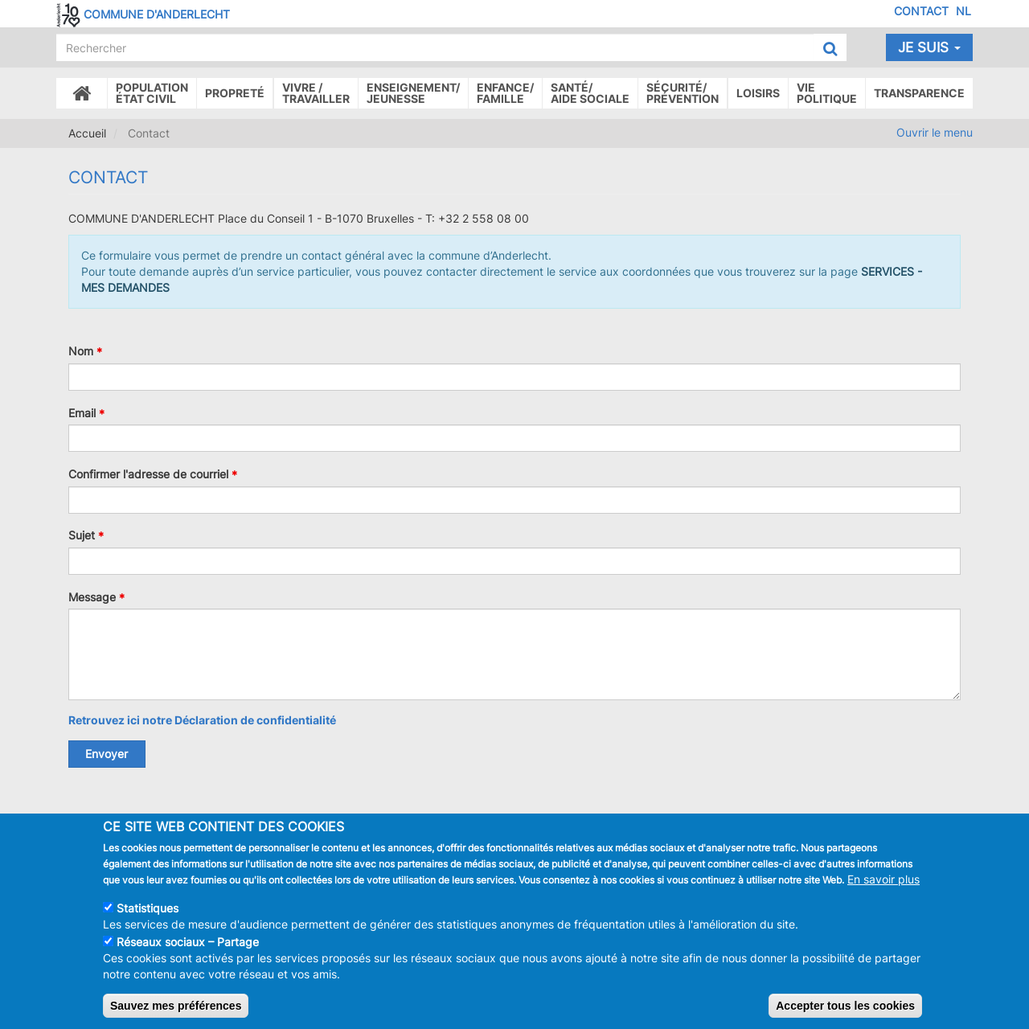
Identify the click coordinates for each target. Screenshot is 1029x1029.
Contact (921, 11)
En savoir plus (883, 879)
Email (82, 412)
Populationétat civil (152, 92)
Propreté (234, 93)
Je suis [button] (929, 47)
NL (963, 11)
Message (92, 596)
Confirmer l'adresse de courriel (148, 474)
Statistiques (147, 908)
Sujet (81, 535)
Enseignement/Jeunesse (413, 92)
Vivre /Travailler (316, 92)
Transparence (919, 93)
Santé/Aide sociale (590, 92)
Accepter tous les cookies (845, 1005)
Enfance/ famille (505, 92)
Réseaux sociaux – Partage (188, 942)
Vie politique (827, 92)
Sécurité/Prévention (682, 92)
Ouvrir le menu (934, 132)
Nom (80, 351)
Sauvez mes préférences (175, 1005)
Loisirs (758, 93)
